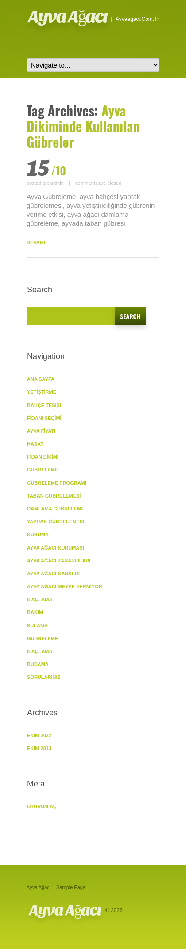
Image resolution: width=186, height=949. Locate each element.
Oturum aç (42, 806)
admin (57, 183)
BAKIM (35, 612)
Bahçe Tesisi (44, 405)
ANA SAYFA (40, 379)
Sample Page (70, 887)
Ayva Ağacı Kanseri (53, 573)
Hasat (35, 444)
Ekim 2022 (39, 735)
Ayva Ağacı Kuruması (55, 547)
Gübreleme (42, 638)
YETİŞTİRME (41, 392)
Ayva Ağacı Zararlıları (58, 560)
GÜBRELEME (42, 469)
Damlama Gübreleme (56, 508)
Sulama (37, 625)
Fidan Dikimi (42, 456)
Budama (38, 664)
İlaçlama (39, 599)
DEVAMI (36, 242)
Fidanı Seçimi (44, 418)
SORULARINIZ (43, 677)
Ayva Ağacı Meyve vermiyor (64, 586)
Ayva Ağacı (67, 16)
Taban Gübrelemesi (54, 495)
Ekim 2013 (39, 748)
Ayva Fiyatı (41, 431)
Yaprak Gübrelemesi (55, 521)
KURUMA (38, 534)
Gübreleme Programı (56, 483)
